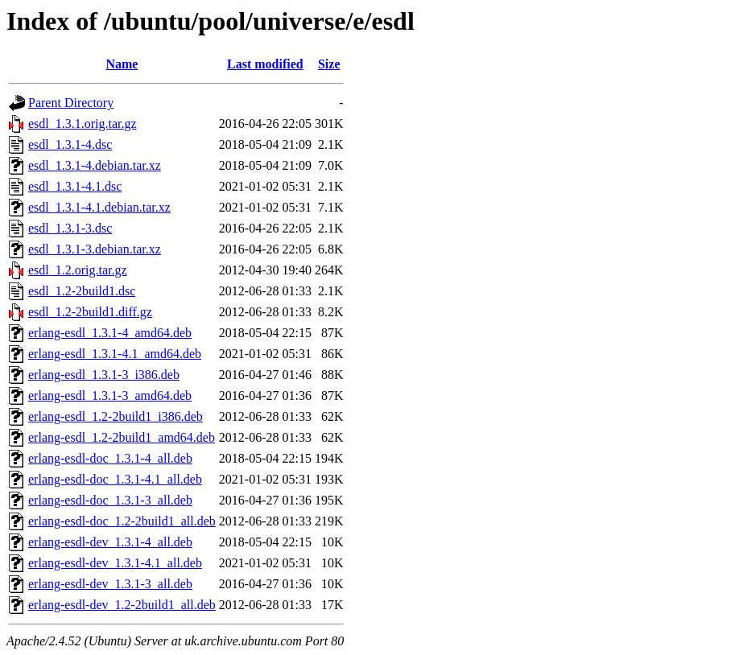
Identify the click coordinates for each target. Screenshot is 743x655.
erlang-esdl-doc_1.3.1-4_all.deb (110, 458)
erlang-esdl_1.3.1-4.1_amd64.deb (114, 353)
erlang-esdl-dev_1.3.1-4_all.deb (110, 542)
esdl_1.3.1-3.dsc (70, 228)
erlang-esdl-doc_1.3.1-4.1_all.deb (115, 479)
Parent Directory (71, 102)
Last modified (265, 64)
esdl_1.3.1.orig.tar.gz (82, 123)
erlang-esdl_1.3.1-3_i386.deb (104, 374)
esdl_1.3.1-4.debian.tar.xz (94, 165)
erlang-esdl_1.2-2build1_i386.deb (115, 416)
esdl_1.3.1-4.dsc (70, 144)
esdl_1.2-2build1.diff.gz (90, 312)
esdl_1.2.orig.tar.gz (77, 270)
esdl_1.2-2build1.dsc (81, 291)
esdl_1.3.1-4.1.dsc (75, 186)
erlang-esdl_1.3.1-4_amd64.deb (110, 333)
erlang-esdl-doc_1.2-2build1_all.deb (122, 521)
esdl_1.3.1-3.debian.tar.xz (94, 249)
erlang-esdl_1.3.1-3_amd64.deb (110, 395)
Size (329, 64)
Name (121, 64)
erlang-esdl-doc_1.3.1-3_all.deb (110, 500)
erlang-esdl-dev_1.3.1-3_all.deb (110, 584)
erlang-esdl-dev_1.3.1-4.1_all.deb (115, 563)
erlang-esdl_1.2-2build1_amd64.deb (121, 437)
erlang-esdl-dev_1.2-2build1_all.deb (122, 605)
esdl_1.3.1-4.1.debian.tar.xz (99, 207)
